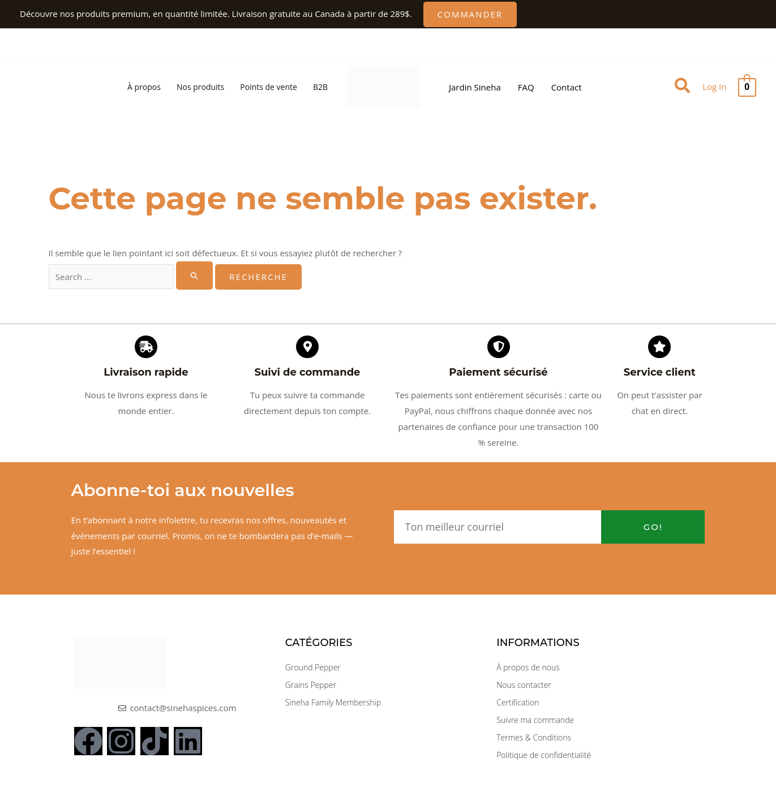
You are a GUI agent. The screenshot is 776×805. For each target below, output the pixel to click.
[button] (470, 14)
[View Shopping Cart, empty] (747, 87)
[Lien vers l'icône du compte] (714, 87)
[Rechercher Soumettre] (194, 275)
